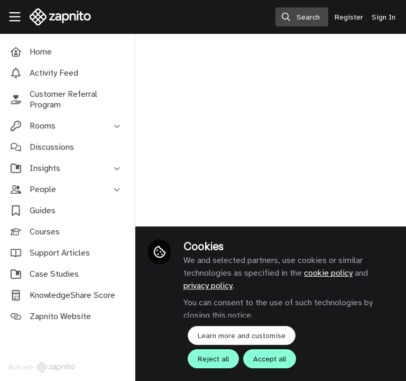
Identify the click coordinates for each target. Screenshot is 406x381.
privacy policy (208, 285)
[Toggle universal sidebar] (15, 17)
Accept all (269, 359)
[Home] (55, 17)
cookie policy (328, 273)
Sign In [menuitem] (383, 17)
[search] (301, 16)
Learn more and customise (241, 335)
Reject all (213, 359)
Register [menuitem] (349, 17)
